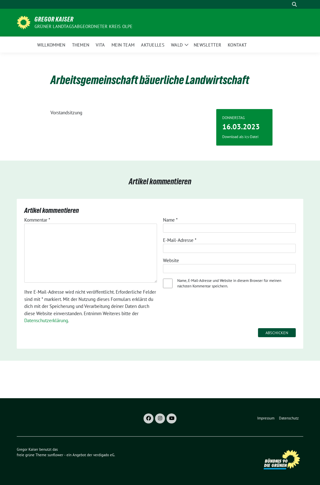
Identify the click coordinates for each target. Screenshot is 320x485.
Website (171, 260)
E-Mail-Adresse (179, 240)
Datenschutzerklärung (46, 320)
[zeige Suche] (294, 4)
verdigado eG (103, 454)
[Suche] (287, 4)
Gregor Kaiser (54, 19)
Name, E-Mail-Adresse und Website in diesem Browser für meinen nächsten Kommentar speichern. (229, 283)
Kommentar (37, 220)
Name (170, 220)
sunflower (55, 454)
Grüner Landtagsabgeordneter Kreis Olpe (83, 26)
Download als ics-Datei (240, 136)
